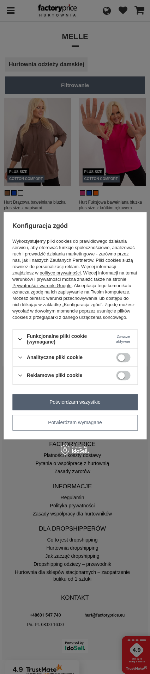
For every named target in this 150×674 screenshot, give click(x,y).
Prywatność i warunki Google (42, 286)
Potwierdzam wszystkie (75, 402)
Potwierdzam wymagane (75, 422)
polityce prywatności (60, 273)
